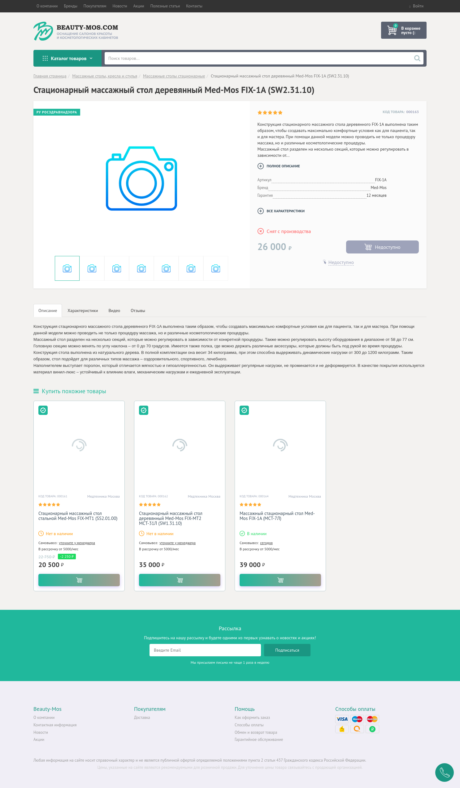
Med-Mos (378, 187)
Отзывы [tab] (138, 310)
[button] (47, 6)
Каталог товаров (67, 58)
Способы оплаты (249, 725)
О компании (43, 717)
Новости (40, 732)
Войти (416, 6)
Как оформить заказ (252, 717)
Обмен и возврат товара (256, 732)
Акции (38, 739)
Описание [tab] (47, 310)
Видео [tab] (114, 310)
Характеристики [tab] (82, 310)
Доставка (142, 717)
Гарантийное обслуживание (259, 739)
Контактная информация (54, 725)
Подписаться (287, 650)
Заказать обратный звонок (444, 772)
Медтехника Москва (103, 496)
